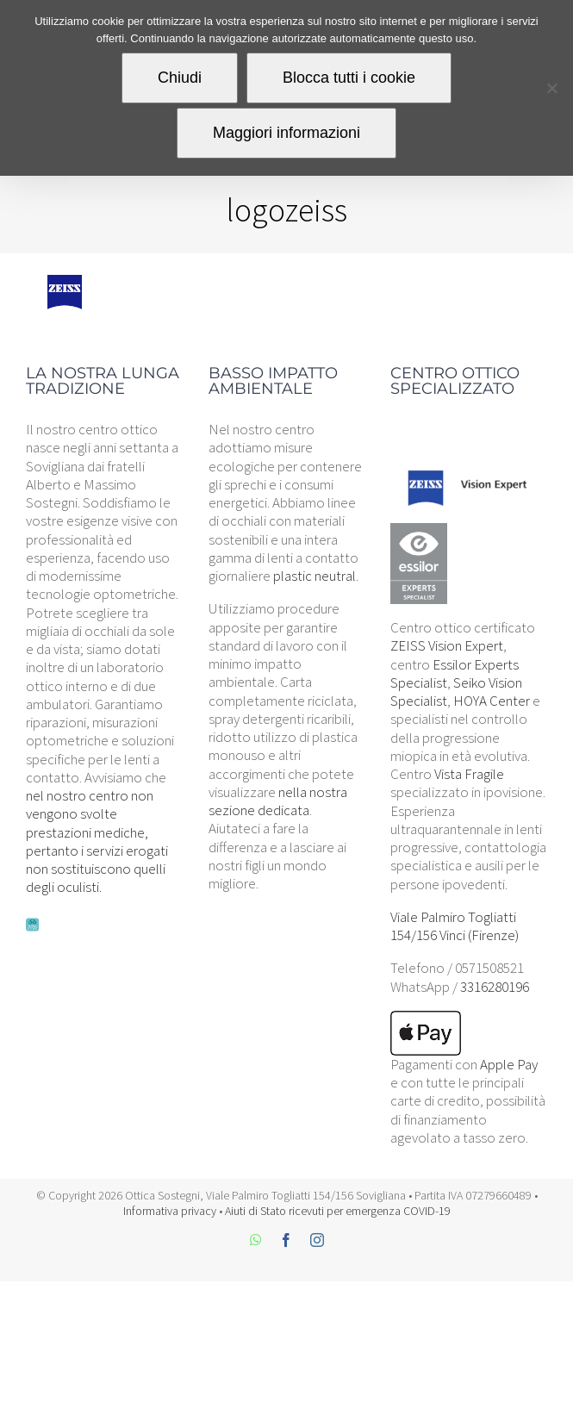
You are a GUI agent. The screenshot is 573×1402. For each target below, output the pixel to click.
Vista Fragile (469, 773)
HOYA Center (491, 700)
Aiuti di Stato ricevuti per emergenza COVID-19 (338, 1210)
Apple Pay (509, 1064)
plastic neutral (314, 575)
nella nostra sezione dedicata (278, 800)
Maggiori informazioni (286, 132)
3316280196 (494, 986)
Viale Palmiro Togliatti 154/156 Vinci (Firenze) (454, 925)
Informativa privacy (169, 1210)
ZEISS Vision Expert (446, 645)
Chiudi (180, 77)
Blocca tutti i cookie (349, 77)
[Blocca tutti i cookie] (551, 88)
